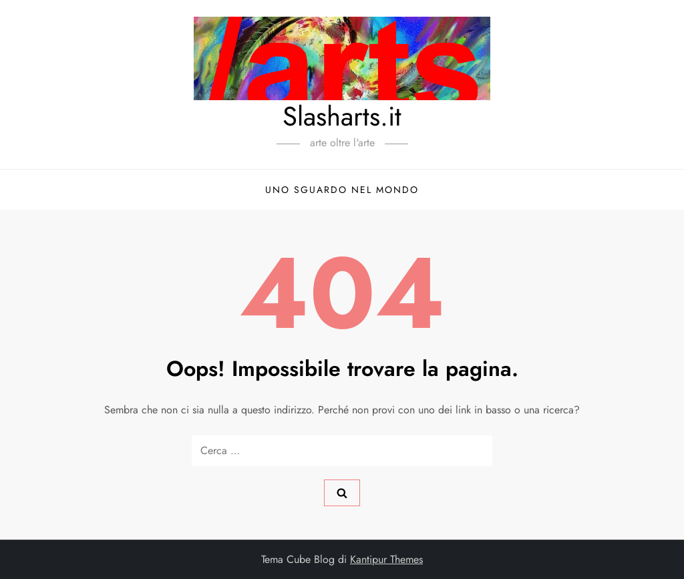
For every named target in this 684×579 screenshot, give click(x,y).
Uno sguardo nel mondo (342, 189)
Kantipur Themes (386, 559)
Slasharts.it (342, 116)
